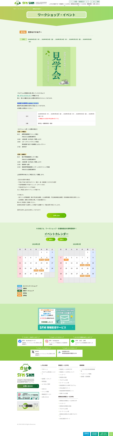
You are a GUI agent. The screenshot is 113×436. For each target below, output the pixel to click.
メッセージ (62, 374)
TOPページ (45, 369)
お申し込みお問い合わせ (103, 434)
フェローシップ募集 (86, 374)
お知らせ (44, 389)
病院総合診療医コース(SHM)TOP (68, 400)
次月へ (62, 239)
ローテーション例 (64, 382)
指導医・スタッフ (46, 379)
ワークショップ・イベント (24, 9)
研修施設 (44, 381)
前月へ (51, 239)
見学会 (41, 260)
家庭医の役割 (63, 377)
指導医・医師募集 (85, 376)
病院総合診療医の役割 (65, 406)
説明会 (66, 260)
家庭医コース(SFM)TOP (65, 369)
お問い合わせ (96, 4)
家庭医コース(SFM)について (66, 372)
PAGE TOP (111, 434)
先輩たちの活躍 (63, 393)
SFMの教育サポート (64, 388)
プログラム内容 (63, 380)
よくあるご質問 (94, 2)
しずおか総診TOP (53, 4)
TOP (14, 9)
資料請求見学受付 (94, 434)
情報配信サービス (84, 2)
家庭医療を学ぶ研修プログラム (67, 385)
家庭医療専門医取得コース (66, 391)
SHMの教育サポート (64, 418)
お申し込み (56, 215)
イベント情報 (73, 2)
